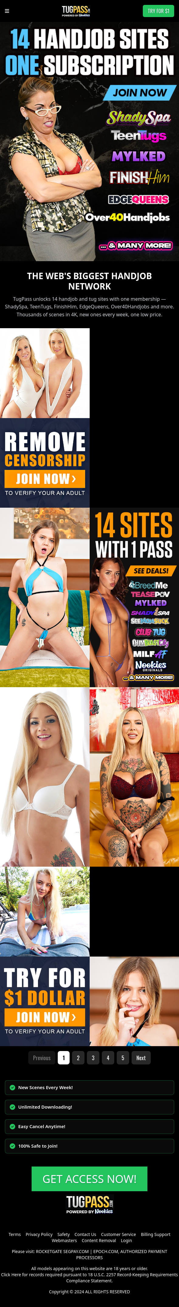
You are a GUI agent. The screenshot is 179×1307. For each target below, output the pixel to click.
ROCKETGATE (49, 1251)
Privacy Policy (39, 1234)
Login (126, 1240)
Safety (63, 1234)
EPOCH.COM (105, 1251)
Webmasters (64, 1240)
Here (16, 1274)
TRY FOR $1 (158, 11)
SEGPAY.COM (76, 1251)
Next (141, 1058)
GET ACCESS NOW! (90, 1178)
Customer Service (118, 1234)
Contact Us (85, 1234)
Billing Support (155, 1234)
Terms (15, 1234)
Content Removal (99, 1240)
